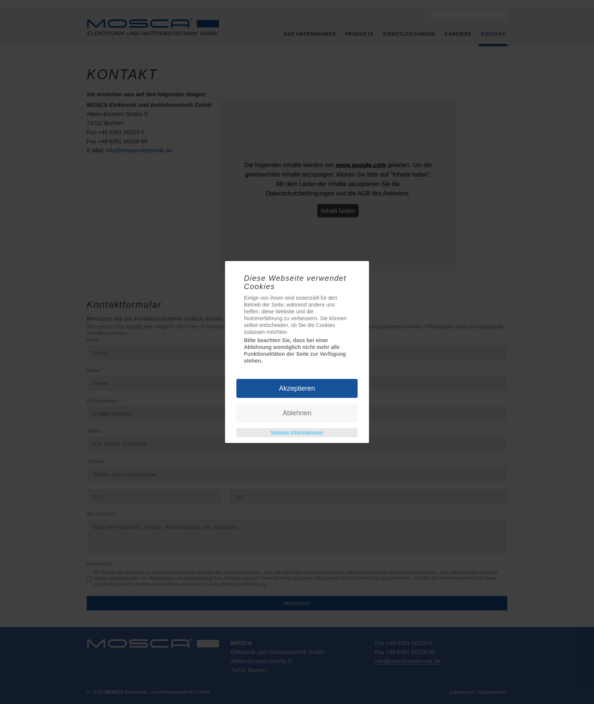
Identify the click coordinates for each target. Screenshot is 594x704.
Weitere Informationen (297, 433)
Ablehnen (297, 413)
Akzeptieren (297, 388)
